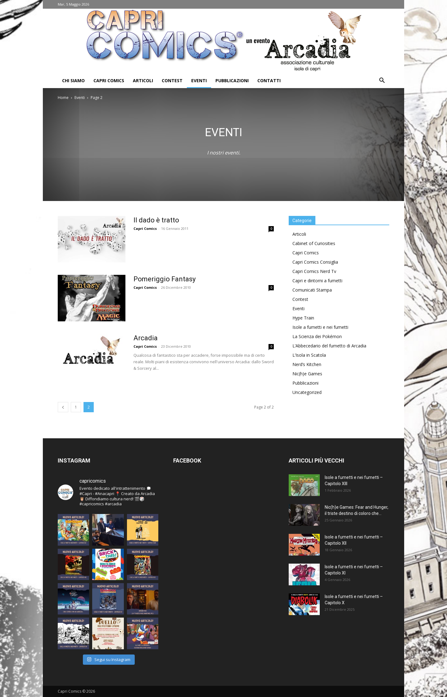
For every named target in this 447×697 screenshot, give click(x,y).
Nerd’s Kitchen (306, 364)
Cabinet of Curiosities (313, 243)
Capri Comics (108, 80)
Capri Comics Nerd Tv (314, 271)
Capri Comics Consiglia (315, 262)
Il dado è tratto (156, 220)
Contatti (269, 80)
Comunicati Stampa (312, 290)
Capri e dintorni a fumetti (317, 281)
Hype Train (303, 318)
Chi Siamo (73, 80)
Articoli (143, 80)
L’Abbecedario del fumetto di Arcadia (329, 346)
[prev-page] (63, 407)
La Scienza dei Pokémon (317, 336)
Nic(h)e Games (307, 374)
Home (63, 97)
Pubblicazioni (232, 80)
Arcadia (145, 338)
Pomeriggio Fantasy (164, 279)
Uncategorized (307, 392)
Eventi (199, 80)
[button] (381, 81)
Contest (172, 80)
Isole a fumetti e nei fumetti (320, 327)
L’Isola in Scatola (309, 355)
